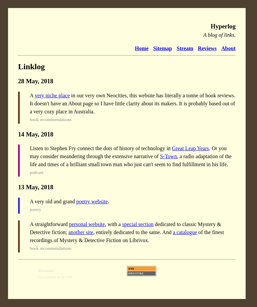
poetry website (92, 201)
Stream (185, 48)
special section (138, 224)
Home (142, 48)
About (228, 48)
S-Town (168, 156)
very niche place (52, 95)
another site (81, 232)
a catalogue (185, 232)
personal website (87, 224)
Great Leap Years (190, 148)
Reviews (207, 48)
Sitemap (162, 48)
